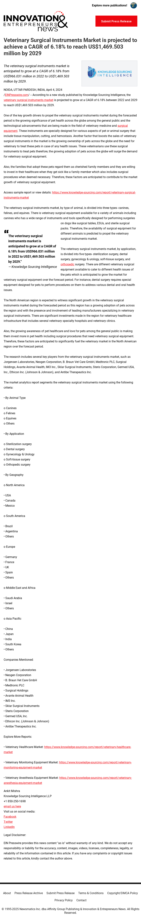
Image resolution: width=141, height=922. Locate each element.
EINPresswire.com (16, 95)
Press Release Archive (29, 893)
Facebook (10, 816)
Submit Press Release (60, 893)
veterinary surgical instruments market (28, 100)
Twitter (8, 822)
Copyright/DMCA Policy (122, 893)
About (7, 893)
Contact (81, 900)
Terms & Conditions (91, 893)
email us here (12, 806)
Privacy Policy (64, 900)
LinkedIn (9, 827)
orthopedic (67, 264)
